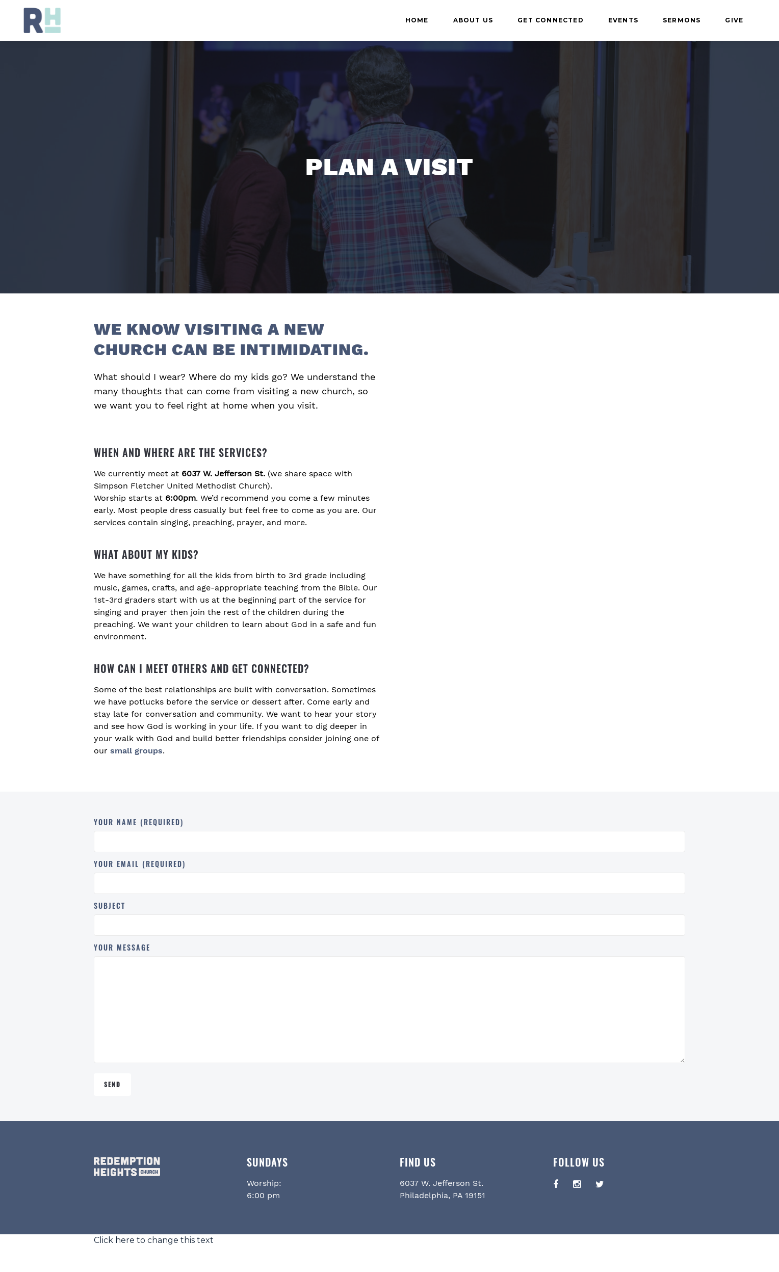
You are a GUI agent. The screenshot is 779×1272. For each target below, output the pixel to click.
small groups (136, 750)
